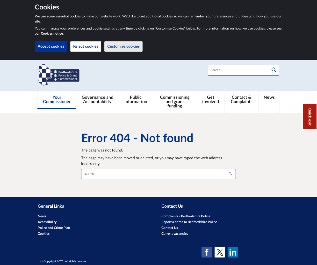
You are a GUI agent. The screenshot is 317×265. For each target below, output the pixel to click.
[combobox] (243, 70)
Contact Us (169, 228)
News (42, 216)
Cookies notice (52, 33)
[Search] (274, 70)
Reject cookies (85, 46)
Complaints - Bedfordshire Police (185, 216)
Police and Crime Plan (54, 228)
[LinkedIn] (233, 252)
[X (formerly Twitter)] (220, 252)
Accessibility (47, 222)
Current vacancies (174, 233)
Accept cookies (51, 46)
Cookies (44, 233)
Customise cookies (123, 46)
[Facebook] (207, 252)
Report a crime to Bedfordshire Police (189, 222)
